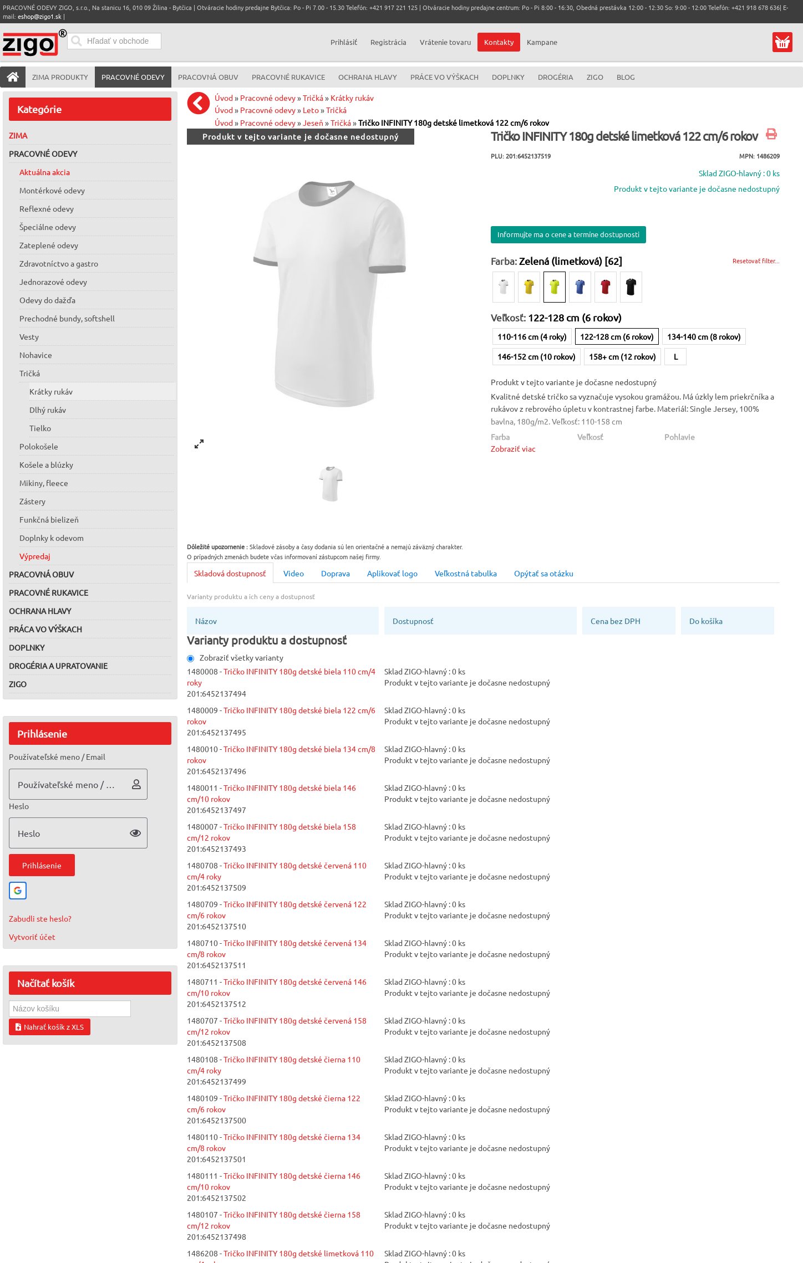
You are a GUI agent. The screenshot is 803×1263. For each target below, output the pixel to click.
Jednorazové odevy (53, 282)
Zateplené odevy (48, 245)
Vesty (29, 336)
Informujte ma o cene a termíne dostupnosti (568, 234)
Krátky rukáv (51, 391)
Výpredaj (34, 556)
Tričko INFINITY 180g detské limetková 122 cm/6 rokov (453, 122)
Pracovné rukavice (48, 592)
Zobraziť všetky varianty (235, 657)
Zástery (32, 501)
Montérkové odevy (52, 190)
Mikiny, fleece (43, 483)
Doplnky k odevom (51, 538)
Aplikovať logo (392, 573)
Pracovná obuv (41, 574)
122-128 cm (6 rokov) (617, 336)
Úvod (224, 98)
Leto (311, 110)
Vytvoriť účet (32, 937)
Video (293, 573)
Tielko (40, 428)
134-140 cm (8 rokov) (704, 336)
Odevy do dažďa (47, 300)
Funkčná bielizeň (49, 519)
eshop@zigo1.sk (40, 16)
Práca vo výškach (45, 629)
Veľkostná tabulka (466, 573)
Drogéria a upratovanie (58, 666)
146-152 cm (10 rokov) (536, 356)
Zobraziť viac (513, 448)
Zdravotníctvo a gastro (58, 263)
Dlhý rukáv (47, 410)
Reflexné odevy (46, 208)
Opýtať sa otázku (543, 573)
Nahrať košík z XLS (50, 1026)
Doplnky (26, 647)
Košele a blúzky (46, 464)
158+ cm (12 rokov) (622, 356)
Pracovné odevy (43, 153)
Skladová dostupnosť (230, 573)
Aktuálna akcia (44, 172)
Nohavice (35, 355)
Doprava (335, 573)
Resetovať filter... (756, 260)
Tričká (29, 373)
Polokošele (38, 446)
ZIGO (18, 684)
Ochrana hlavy (40, 611)
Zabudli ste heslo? (40, 918)
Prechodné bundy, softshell (67, 318)
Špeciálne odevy (47, 227)
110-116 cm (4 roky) (532, 336)
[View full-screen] (199, 444)
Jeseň (313, 122)
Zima (18, 135)
